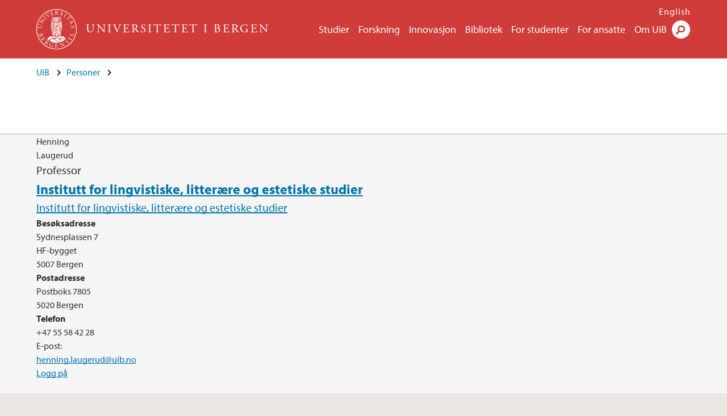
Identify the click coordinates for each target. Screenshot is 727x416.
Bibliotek (483, 29)
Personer (83, 72)
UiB (42, 72)
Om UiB (650, 29)
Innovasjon (432, 29)
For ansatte (601, 29)
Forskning (379, 29)
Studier (334, 29)
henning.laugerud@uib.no (86, 359)
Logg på (52, 373)
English (675, 11)
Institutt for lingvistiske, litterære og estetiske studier (199, 189)
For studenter (540, 29)
